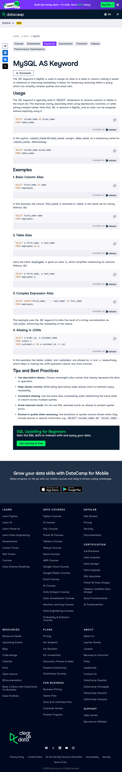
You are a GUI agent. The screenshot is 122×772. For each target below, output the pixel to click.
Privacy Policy (17, 757)
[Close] (118, 5)
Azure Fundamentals (95, 598)
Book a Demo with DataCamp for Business (19, 688)
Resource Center (12, 636)
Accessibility (92, 757)
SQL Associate (92, 576)
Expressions (66, 43)
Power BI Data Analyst (97, 582)
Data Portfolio (10, 695)
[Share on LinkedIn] (5, 53)
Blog (5, 648)
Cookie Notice (35, 757)
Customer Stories (53, 708)
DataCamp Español (95, 680)
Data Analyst (91, 563)
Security (88, 528)
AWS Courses (50, 560)
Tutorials (7, 661)
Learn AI (7, 522)
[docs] (19, 23)
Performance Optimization (29, 49)
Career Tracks (10, 547)
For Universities (52, 655)
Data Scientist (92, 557)
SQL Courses (50, 528)
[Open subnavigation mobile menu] (8, 23)
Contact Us (90, 673)
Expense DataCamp (54, 667)
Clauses (18, 43)
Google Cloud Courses (56, 566)
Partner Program (52, 714)
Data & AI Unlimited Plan (57, 702)
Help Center (91, 715)
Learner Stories (92, 642)
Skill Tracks (8, 554)
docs (25, 36)
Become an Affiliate (95, 721)
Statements (33, 43)
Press (87, 661)
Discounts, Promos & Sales (58, 661)
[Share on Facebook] (5, 59)
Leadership (90, 667)
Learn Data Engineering (16, 535)
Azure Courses (51, 554)
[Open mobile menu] (118, 14)
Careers (88, 648)
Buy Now (107, 5)
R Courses (49, 522)
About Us (89, 636)
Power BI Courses (53, 535)
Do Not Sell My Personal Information (64, 757)
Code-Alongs (9, 655)
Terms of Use (60, 762)
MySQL (36, 36)
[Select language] (107, 14)
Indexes (95, 43)
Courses (7, 560)
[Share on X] (5, 66)
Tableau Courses (52, 541)
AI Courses (49, 585)
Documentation (92, 535)
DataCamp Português (96, 686)
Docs (5, 667)
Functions (81, 43)
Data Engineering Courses (58, 610)
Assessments (9, 541)
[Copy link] (5, 46)
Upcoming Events (12, 642)
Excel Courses (51, 579)
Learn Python (10, 516)
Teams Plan (49, 695)
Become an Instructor (96, 655)
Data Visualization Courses (58, 598)
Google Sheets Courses (56, 572)
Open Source (9, 673)
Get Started (90, 516)
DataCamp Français (95, 699)
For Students (50, 642)
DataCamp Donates (54, 673)
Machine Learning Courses (58, 604)
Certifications (91, 551)
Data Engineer (92, 570)
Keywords (49, 43)
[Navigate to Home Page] (13, 14)
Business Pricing (52, 689)
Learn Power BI (11, 528)
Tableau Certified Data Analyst (97, 590)
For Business (50, 648)
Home (16, 36)
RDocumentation (12, 680)
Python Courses (52, 516)
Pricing (88, 522)
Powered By (105, 129)
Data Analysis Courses (56, 591)
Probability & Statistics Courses (56, 619)
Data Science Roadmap (16, 566)
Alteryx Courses (52, 547)
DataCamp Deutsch (95, 693)
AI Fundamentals (93, 604)
